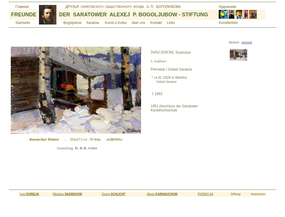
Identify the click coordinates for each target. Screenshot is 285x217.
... (91, 139)
